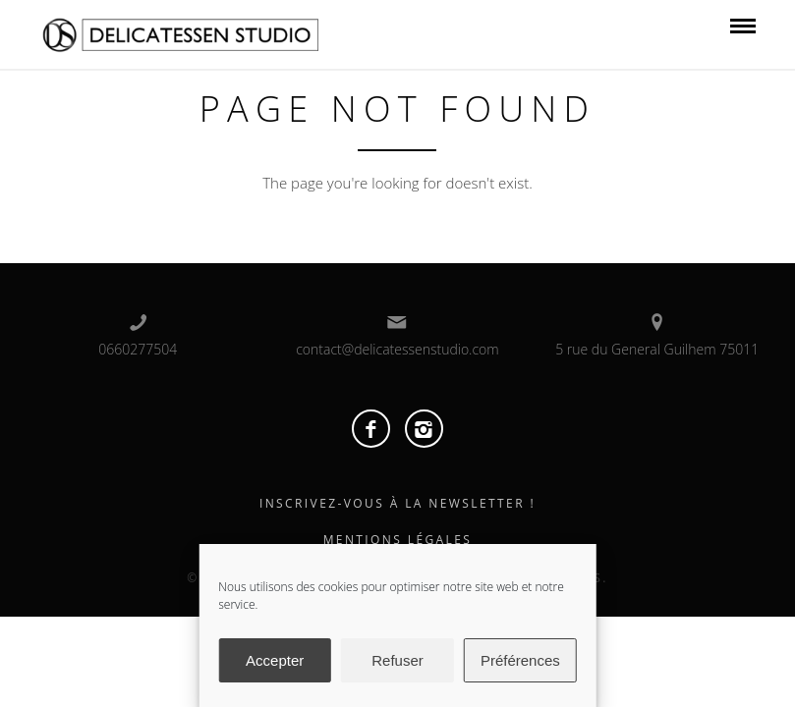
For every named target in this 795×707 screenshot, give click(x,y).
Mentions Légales (398, 539)
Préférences (520, 660)
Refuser (397, 660)
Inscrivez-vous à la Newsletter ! (397, 503)
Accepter (275, 660)
